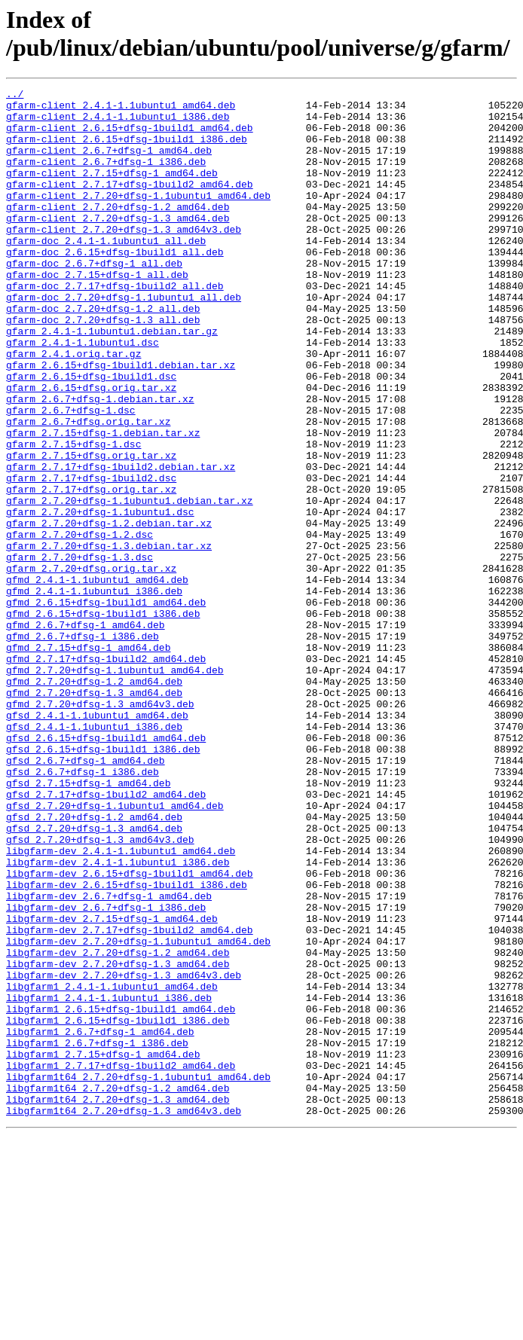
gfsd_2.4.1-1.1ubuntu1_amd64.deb (97, 841)
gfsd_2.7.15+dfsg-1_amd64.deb (88, 922)
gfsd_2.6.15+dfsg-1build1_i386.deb (103, 882)
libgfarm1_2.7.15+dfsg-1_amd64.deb (103, 1248)
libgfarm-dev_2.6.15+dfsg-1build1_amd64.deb (129, 1031)
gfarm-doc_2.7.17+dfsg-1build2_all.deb (115, 326)
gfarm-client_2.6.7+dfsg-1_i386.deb (106, 177)
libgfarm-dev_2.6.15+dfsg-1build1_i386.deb (126, 1045)
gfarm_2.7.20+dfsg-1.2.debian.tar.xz (109, 611)
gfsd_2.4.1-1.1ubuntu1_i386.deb (94, 855)
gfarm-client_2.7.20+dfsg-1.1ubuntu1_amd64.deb (138, 217)
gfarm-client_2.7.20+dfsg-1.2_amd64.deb (117, 231)
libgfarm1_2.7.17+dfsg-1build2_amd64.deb (120, 1261)
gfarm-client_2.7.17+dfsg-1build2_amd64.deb (129, 204)
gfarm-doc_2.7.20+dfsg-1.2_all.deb (103, 353)
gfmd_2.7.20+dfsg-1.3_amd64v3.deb (100, 828)
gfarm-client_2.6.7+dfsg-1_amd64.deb (109, 163)
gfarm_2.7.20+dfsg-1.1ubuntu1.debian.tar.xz (129, 584)
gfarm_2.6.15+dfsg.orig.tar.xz (91, 448)
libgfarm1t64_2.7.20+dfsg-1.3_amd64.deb (117, 1302)
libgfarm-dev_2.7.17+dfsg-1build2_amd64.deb (129, 1099)
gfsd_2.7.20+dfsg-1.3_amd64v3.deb (100, 990)
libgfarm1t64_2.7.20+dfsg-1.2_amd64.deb (117, 1289)
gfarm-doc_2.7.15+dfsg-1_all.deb (97, 312)
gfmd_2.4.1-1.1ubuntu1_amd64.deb (97, 678)
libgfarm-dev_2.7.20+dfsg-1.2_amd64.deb (117, 1126)
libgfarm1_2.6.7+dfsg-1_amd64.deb (100, 1221)
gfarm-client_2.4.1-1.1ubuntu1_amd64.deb (120, 109)
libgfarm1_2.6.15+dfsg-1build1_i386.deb (117, 1207)
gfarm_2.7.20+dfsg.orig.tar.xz (91, 665)
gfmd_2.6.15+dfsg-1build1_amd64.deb (106, 706)
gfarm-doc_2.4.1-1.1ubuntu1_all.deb (106, 272)
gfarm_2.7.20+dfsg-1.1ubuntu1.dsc (100, 597)
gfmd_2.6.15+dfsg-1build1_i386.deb (103, 719)
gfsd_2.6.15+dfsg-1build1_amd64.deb (106, 868)
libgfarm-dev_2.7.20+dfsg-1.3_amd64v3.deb (123, 1153)
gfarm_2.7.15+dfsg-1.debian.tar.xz (103, 502)
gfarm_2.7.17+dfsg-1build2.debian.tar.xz (120, 543)
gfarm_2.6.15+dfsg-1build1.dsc (91, 434)
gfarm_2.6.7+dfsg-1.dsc (71, 475)
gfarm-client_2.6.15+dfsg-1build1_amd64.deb (129, 136)
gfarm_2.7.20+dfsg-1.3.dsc (79, 651)
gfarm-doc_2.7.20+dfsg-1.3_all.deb (103, 367)
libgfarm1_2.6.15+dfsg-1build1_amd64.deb (120, 1194)
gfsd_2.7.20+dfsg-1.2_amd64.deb (94, 963)
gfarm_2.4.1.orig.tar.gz (73, 407)
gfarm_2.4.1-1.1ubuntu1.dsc (82, 394)
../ (14, 95)
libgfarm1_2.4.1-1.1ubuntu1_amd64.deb (112, 1167)
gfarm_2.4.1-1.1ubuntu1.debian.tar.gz (112, 380)
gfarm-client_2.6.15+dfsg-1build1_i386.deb (126, 150)
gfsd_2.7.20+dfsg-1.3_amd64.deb (94, 977)
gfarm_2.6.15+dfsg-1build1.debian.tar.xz (120, 421)
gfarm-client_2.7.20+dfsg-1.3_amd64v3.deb (123, 258)
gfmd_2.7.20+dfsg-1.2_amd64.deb (94, 800)
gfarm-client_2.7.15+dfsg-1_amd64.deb (112, 190)
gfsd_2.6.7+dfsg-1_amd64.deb (85, 895)
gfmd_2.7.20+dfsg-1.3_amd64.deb (94, 814)
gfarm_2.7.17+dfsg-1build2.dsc (91, 556)
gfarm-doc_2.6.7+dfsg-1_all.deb (94, 299)
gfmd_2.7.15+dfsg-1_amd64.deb (88, 760)
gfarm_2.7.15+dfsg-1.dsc (73, 516)
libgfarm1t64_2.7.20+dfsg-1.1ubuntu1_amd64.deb (138, 1275)
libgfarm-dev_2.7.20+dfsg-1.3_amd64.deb (117, 1139)
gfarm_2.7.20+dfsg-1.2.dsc (79, 624)
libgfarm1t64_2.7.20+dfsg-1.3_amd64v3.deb (123, 1316)
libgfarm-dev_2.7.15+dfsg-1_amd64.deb (112, 1085)
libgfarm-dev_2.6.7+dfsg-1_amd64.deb (109, 1058)
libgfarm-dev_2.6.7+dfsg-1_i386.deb (106, 1072)
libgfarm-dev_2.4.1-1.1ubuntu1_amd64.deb (120, 1004)
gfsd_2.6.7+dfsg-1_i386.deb (82, 909)
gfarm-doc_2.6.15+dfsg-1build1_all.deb (115, 285)
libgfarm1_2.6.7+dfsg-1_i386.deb (97, 1234)
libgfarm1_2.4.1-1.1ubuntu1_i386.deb (109, 1180)
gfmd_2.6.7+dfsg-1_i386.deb (82, 746)
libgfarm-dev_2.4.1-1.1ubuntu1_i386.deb (117, 1017)
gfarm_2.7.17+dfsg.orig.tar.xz (91, 570)
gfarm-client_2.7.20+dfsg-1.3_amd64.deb (117, 245)
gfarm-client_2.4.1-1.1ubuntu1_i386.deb (117, 123)
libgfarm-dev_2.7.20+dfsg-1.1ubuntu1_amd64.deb (138, 1112)
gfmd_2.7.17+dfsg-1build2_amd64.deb (106, 773)
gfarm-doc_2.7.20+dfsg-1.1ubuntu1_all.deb (123, 339)
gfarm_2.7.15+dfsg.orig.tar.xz (91, 529)
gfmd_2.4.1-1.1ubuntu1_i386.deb (94, 692)
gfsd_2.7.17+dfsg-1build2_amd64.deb (106, 936)
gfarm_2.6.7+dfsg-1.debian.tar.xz (100, 462)
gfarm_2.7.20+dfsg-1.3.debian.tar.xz (109, 638)
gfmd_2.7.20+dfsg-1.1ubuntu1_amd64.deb (115, 787)
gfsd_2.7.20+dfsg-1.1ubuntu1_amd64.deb (115, 950)
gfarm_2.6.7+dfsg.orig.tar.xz (88, 489)
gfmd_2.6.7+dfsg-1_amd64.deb (85, 733)
